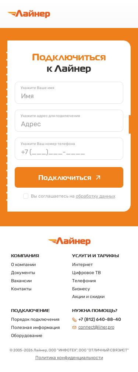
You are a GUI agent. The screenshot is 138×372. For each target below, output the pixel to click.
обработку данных (95, 196)
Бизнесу (81, 288)
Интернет (82, 264)
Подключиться (69, 177)
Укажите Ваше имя (37, 88)
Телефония (84, 280)
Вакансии (21, 280)
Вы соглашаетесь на (73, 196)
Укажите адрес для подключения (50, 116)
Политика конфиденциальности (69, 357)
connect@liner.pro (93, 327)
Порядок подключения (35, 319)
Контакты (21, 288)
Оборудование (26, 335)
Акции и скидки (88, 296)
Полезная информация (35, 327)
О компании (23, 264)
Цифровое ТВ (86, 272)
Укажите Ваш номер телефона (48, 144)
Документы (23, 272)
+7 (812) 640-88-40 (96, 319)
